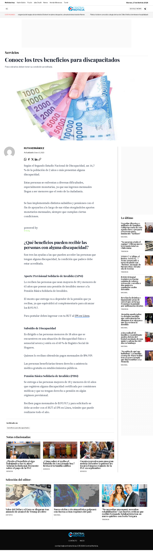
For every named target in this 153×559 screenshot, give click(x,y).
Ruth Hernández (34, 148)
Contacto (72, 541)
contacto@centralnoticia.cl (66, 546)
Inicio (82, 541)
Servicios (12, 52)
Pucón (29, 3)
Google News (135, 9)
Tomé (66, 3)
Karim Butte (21, 3)
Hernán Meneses (56, 3)
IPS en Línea (82, 316)
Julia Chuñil (37, 3)
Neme (45, 3)
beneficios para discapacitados (18, 428)
